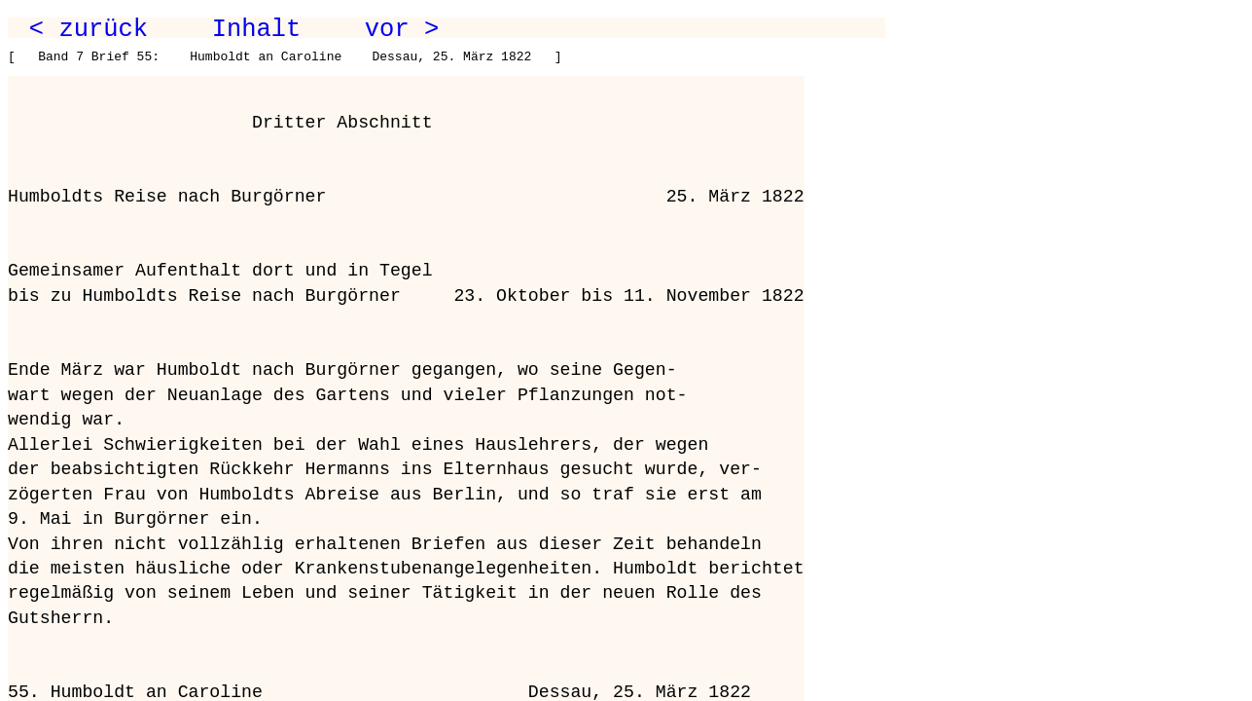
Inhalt (257, 29)
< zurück (88, 29)
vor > (402, 29)
